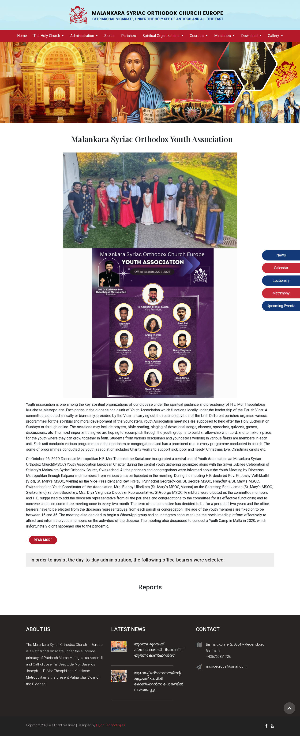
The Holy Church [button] (47, 35)
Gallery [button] (274, 35)
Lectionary (281, 280)
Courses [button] (197, 35)
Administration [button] (82, 35)
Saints (109, 35)
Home (23, 35)
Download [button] (250, 35)
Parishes (128, 35)
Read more (43, 540)
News (281, 255)
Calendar (281, 268)
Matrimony (281, 293)
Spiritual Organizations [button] (161, 35)
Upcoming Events (281, 306)
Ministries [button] (223, 35)
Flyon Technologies (110, 725)
